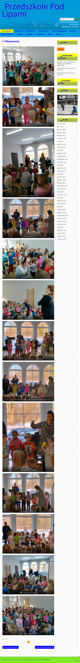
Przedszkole (30, 31)
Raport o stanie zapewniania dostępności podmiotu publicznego (66, 63)
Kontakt (20, 34)
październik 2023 (62, 186)
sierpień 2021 (61, 236)
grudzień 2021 (61, 230)
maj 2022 (60, 227)
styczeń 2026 (61, 129)
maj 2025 (60, 141)
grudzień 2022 (61, 212)
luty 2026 (60, 127)
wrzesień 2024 (61, 162)
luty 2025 (60, 150)
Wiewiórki (29, 34)
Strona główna (6, 31)
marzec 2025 (61, 147)
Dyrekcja (73, 31)
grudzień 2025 (61, 132)
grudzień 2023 (61, 180)
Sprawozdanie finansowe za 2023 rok (66, 69)
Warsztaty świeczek (10, 647)
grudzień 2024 (61, 153)
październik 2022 (62, 215)
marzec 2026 (61, 124)
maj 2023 (60, 198)
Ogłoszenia (19, 31)
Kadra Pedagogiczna (59, 31)
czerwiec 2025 (61, 138)
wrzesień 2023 (61, 189)
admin (5, 639)
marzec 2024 (61, 171)
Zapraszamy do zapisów (44, 647)
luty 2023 (60, 207)
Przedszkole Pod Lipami (33, 10)
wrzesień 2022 (61, 218)
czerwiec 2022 (61, 224)
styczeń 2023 (61, 209)
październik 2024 (62, 159)
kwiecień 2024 (61, 168)
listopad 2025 (61, 135)
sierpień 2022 (61, 221)
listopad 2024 (61, 156)
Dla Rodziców (43, 31)
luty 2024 (60, 174)
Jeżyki (50, 34)
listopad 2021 (61, 233)
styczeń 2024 (61, 177)
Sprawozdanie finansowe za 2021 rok (66, 74)
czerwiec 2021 (61, 239)
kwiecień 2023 (61, 201)
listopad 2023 (61, 183)
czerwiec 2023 (61, 195)
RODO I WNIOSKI (7, 34)
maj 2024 (60, 165)
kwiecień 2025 (61, 144)
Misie (58, 34)
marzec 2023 (61, 204)
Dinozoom (47, 659)
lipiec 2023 (60, 192)
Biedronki (40, 34)
